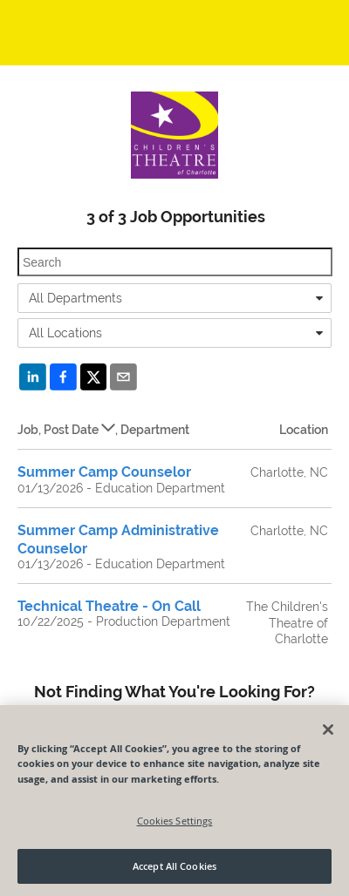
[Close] (328, 729)
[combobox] (174, 298)
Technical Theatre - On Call (109, 606)
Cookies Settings (175, 820)
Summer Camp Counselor (104, 472)
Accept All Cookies (174, 865)
